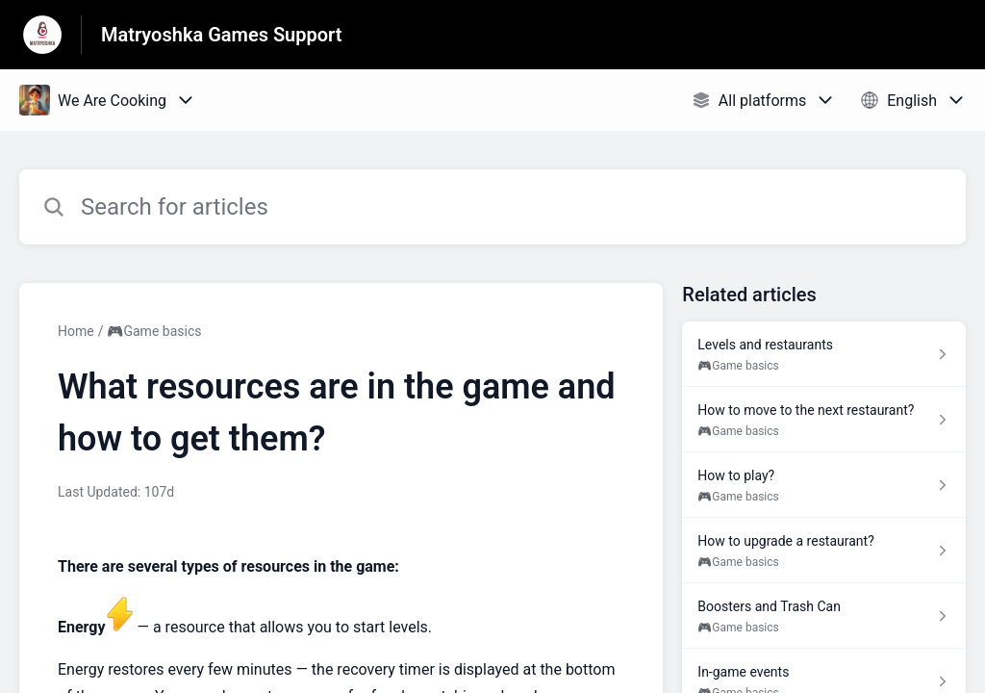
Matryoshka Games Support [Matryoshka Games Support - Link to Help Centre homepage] (221, 34)
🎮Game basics (154, 331)
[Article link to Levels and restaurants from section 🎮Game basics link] (824, 354)
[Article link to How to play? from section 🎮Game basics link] (824, 485)
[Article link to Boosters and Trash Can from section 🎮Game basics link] (824, 616)
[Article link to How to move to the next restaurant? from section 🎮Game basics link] (824, 419)
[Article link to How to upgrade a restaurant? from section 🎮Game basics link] (824, 550)
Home (76, 331)
